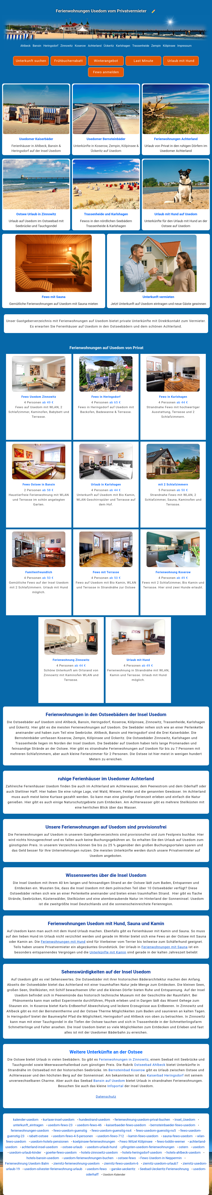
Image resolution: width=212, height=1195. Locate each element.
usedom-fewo (97, 1169)
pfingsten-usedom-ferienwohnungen (147, 1147)
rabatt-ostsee (38, 1136)
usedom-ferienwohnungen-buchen (88, 1158)
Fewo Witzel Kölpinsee (136, 1142)
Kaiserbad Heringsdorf (165, 1075)
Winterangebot (106, 61)
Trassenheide (140, 45)
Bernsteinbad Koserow (127, 1070)
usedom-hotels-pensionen (50, 1142)
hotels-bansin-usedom (43, 1158)
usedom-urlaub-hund (102, 1147)
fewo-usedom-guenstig (70, 1131)
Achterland (94, 45)
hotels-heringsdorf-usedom (142, 1153)
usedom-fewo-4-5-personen (73, 1136)
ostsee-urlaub (72, 1147)
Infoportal (115, 1086)
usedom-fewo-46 (89, 1125)
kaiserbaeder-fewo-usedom (126, 1125)
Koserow (80, 45)
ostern (183, 1147)
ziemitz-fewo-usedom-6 (121, 1163)
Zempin (156, 45)
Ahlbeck (26, 45)
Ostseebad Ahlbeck (149, 1065)
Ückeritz (109, 45)
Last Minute (143, 61)
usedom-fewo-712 (110, 1136)
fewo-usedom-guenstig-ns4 (112, 1131)
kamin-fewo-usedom (143, 1136)
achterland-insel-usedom (40, 1147)
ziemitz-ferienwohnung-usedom (76, 1163)
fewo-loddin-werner (171, 1142)
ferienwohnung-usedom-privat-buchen (142, 1120)
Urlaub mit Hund (180, 61)
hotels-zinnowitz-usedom (99, 1153)
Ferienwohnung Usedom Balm (27, 1163)
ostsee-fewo (127, 1158)
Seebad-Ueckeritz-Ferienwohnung (164, 1169)
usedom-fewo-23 (60, 1125)
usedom (198, 1147)
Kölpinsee (169, 45)
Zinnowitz (66, 45)
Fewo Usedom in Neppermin (161, 1158)
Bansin (37, 45)
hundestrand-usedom (94, 1120)
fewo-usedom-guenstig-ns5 (156, 1131)
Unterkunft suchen (31, 61)
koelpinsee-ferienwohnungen (94, 1142)
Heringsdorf (50, 45)
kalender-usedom (26, 1120)
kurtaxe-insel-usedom (58, 1120)
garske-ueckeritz (123, 1169)
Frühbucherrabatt (68, 61)
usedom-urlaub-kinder (25, 1153)
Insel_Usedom (185, 1120)
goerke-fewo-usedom (61, 1153)
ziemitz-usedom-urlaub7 (160, 1163)
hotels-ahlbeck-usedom (183, 1153)
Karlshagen (123, 45)
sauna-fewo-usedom (178, 1136)
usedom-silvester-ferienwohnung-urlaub (53, 1169)
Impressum (184, 45)
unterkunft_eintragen (28, 1125)
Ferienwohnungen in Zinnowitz (124, 1059)
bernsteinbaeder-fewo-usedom (172, 1125)
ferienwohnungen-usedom (30, 1131)
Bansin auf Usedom (109, 1081)
